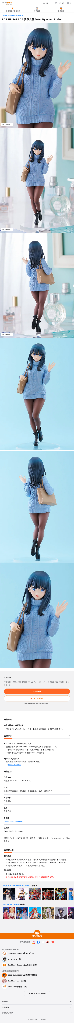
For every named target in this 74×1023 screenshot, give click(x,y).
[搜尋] (51, 3)
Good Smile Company (14, 821)
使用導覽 (5, 1007)
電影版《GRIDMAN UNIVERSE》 (13, 15)
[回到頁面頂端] (37, 933)
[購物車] (55, 3)
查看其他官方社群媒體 (37, 993)
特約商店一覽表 (14, 765)
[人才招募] (44, 3)
